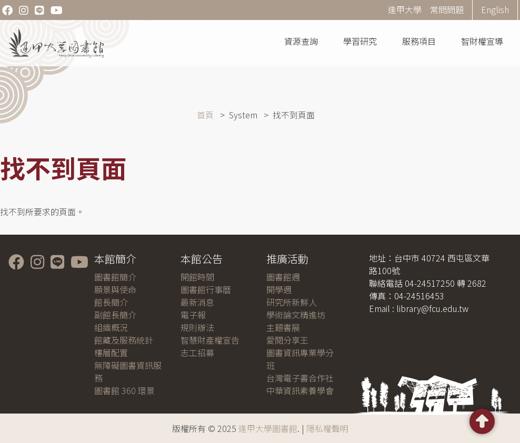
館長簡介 (111, 302)
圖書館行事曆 (206, 289)
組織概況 (111, 327)
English (495, 9)
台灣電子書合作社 (300, 377)
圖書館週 (283, 276)
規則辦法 (197, 327)
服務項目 (419, 41)
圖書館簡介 (115, 276)
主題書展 (283, 327)
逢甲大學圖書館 (267, 428)
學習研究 (360, 41)
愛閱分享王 (287, 340)
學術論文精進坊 (295, 314)
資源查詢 (301, 41)
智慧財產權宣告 (210, 340)
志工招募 (197, 352)
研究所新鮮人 (291, 302)
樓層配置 (111, 352)
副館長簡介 (115, 314)
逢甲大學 (405, 9)
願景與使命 (115, 289)
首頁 (205, 114)
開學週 (279, 289)
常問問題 (447, 9)
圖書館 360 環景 (124, 390)
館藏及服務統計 (123, 340)
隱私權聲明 (327, 428)
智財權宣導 (482, 41)
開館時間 (197, 276)
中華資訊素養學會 (300, 390)
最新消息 (197, 302)
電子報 (193, 314)
